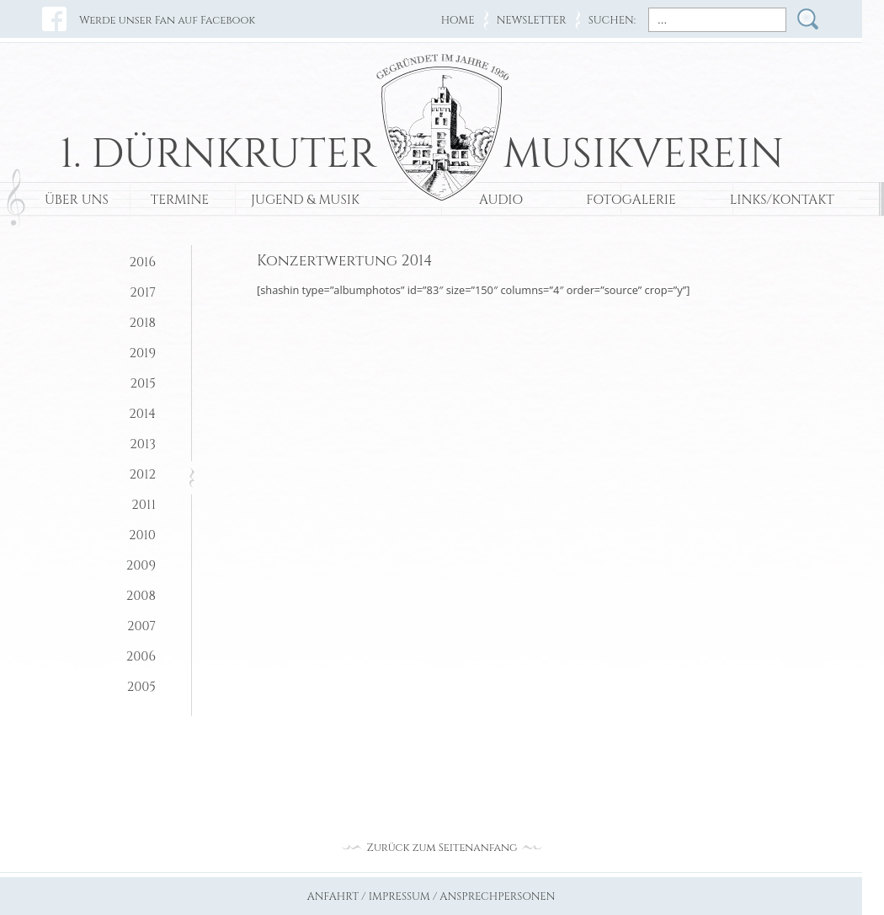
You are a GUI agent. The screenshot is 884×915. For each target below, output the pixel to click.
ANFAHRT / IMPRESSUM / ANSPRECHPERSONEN (431, 897)
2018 (143, 323)
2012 (143, 475)
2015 (143, 384)
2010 (142, 535)
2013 (143, 444)
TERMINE (180, 200)
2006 (141, 657)
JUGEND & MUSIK (305, 200)
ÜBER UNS (77, 200)
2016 (142, 262)
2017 (143, 293)
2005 (141, 687)
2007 (141, 626)
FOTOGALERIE (631, 200)
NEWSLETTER (532, 20)
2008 (141, 596)
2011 (143, 505)
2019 (142, 353)
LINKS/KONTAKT (782, 200)
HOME (458, 20)
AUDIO (501, 200)
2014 (142, 414)
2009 (141, 566)
